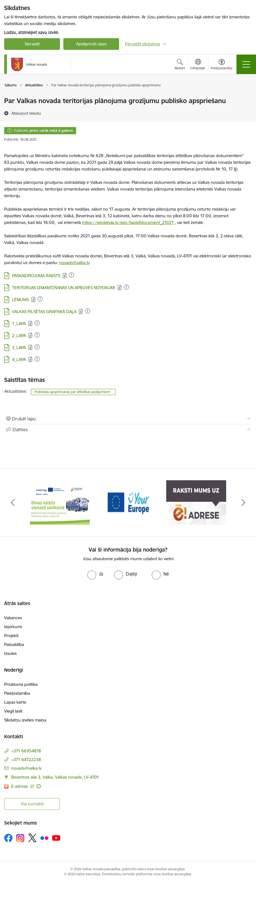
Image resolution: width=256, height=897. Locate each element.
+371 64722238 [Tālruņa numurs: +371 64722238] (26, 759)
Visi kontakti (32, 803)
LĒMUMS (20, 299)
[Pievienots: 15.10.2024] (71, 274)
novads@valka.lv (74, 262)
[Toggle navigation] (246, 64)
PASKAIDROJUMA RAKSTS (36, 275)
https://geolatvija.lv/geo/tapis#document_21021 (128, 222)
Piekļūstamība (17, 693)
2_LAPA (19, 335)
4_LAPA (19, 359)
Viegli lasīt (13, 711)
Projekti (11, 635)
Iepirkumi (13, 626)
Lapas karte (15, 702)
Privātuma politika (21, 684)
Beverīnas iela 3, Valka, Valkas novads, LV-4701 (55, 777)
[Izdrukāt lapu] (128, 418)
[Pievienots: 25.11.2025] (126, 286)
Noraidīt (32, 44)
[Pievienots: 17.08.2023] (37, 322)
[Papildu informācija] (39, 786)
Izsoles (10, 653)
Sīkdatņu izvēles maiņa (25, 720)
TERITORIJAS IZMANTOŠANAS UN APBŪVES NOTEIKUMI (63, 287)
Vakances (13, 617)
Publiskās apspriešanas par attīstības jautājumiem (73, 392)
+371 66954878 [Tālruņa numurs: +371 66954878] (26, 751)
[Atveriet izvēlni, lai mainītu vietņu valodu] (198, 64)
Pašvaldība (14, 644)
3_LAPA (19, 347)
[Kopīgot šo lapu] (128, 429)
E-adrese (20, 786)
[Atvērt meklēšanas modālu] (180, 65)
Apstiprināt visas (91, 44)
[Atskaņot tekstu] (26, 113)
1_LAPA (19, 323)
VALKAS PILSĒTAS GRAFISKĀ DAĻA (44, 311)
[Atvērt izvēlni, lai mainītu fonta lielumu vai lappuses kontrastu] (221, 65)
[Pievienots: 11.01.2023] (40, 298)
